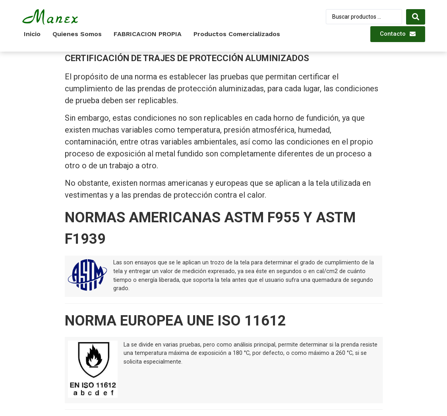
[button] (397, 34)
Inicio (32, 34)
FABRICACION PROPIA (148, 34)
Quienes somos (77, 34)
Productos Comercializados (237, 34)
